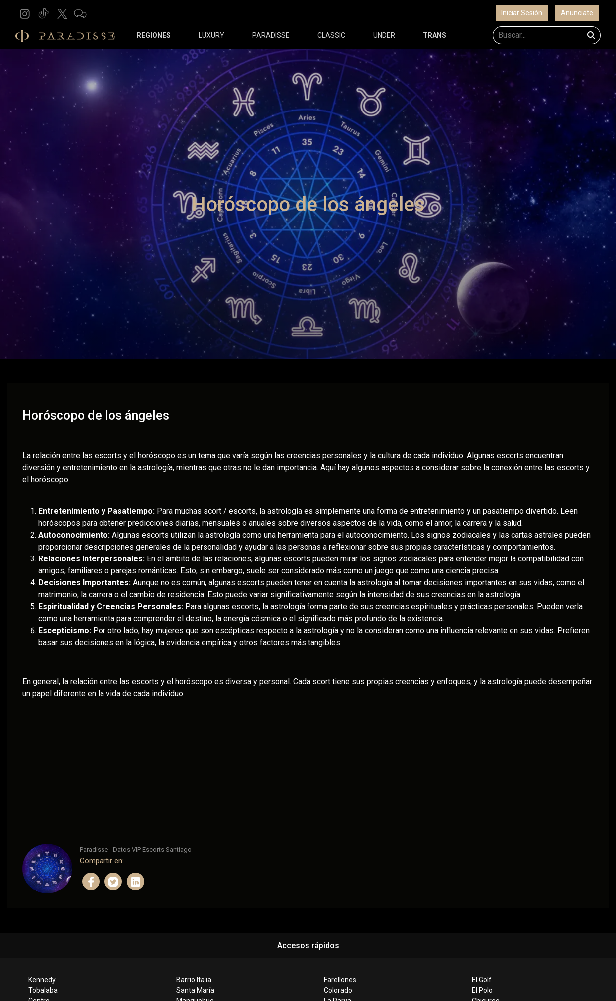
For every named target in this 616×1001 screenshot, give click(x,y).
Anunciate (577, 13)
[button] (25, 13)
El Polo (482, 990)
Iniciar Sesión (521, 13)
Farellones (340, 980)
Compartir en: (102, 860)
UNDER (384, 35)
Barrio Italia (193, 980)
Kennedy (42, 980)
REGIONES (154, 35)
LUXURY (211, 35)
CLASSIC (331, 35)
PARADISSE (271, 35)
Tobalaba (43, 990)
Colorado (338, 990)
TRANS (434, 35)
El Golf (482, 980)
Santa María (195, 990)
